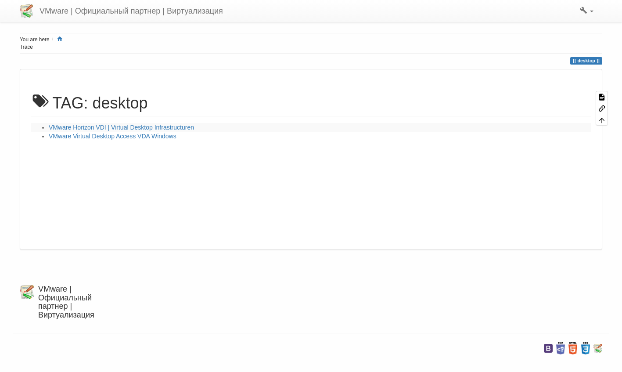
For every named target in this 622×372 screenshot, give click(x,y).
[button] (586, 11)
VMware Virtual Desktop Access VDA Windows (112, 136)
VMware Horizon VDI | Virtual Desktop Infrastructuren (121, 127)
